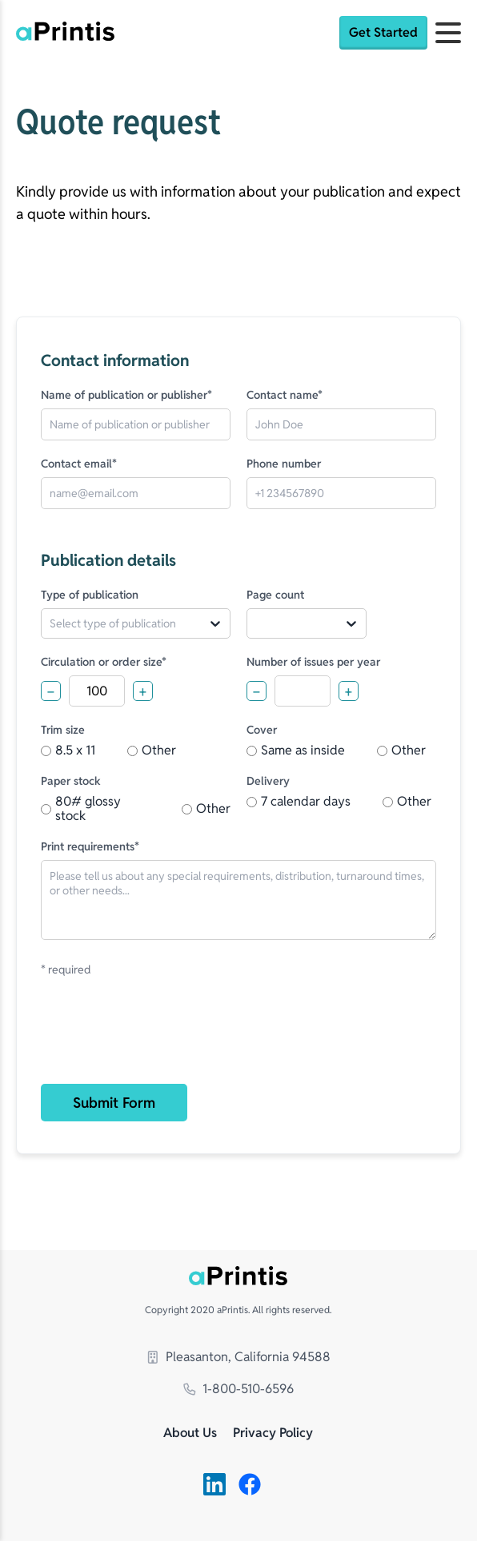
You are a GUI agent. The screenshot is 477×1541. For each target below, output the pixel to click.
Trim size (63, 730)
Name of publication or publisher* (126, 395)
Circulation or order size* (103, 662)
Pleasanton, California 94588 (238, 1356)
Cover (262, 730)
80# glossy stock (81, 808)
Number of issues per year (313, 662)
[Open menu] (448, 33)
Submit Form (114, 1102)
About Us (190, 1433)
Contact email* (79, 463)
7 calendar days (299, 801)
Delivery (268, 781)
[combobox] (55, 623)
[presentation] (162, 1040)
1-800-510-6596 (238, 1388)
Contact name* (285, 395)
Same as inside (296, 750)
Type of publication (89, 594)
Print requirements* (90, 846)
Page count (275, 594)
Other (151, 750)
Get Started (383, 32)
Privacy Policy (273, 1433)
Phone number (284, 463)
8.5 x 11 (68, 750)
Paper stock (71, 781)
